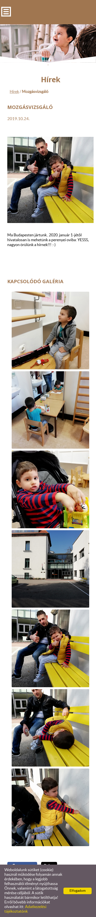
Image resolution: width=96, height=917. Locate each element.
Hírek (14, 92)
